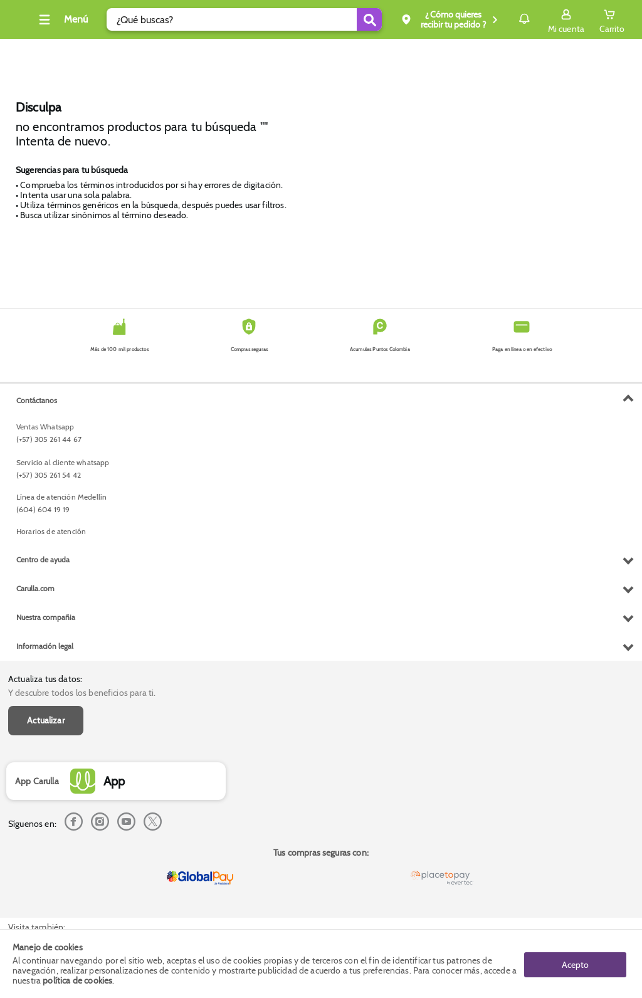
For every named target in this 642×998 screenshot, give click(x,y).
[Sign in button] (566, 19)
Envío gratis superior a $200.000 (577, 52)
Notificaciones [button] (506, 18)
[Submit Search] (344, 19)
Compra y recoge (465, 52)
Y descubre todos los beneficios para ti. (81, 409)
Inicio (279, 53)
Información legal (44, 896)
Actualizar (46, 436)
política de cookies (77, 980)
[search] (240, 19)
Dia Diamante (214, 52)
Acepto (575, 963)
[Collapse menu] (78, 19)
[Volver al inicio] (24, 23)
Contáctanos (36, 651)
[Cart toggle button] (612, 19)
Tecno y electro (131, 52)
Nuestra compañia (45, 868)
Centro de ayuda (43, 810)
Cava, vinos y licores (38, 52)
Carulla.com (35, 839)
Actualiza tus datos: (45, 394)
